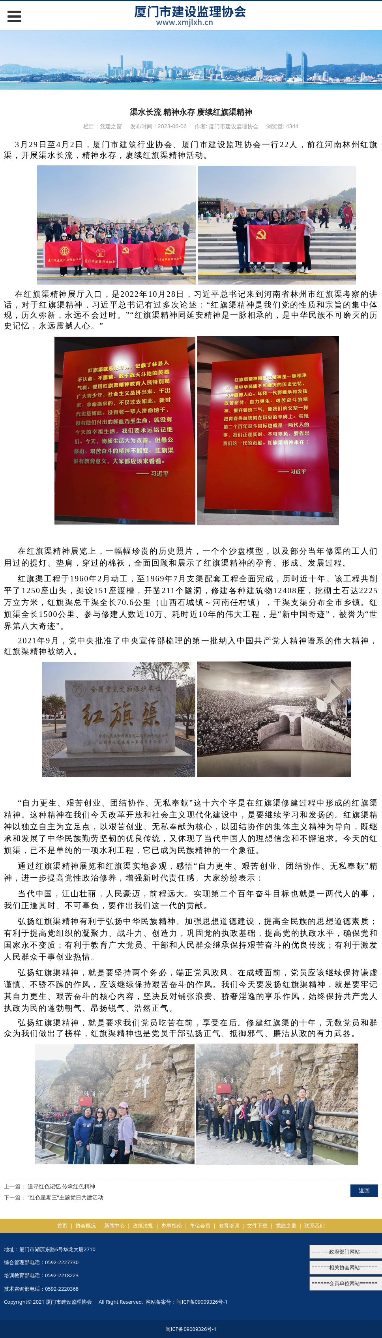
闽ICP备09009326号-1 (202, 1301)
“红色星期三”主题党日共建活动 (65, 1197)
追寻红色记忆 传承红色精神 (62, 1186)
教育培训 (229, 1225)
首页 (62, 1225)
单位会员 (200, 1225)
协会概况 (85, 1225)
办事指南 (171, 1225)
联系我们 (314, 1225)
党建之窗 (286, 1225)
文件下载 (257, 1225)
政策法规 (143, 1225)
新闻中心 (114, 1225)
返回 (364, 1190)
